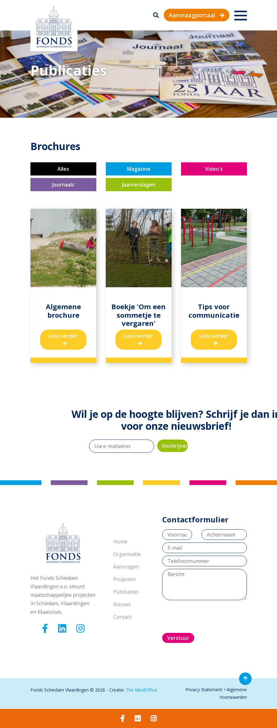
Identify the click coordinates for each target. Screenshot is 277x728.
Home (120, 541)
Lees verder (63, 339)
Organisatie (127, 554)
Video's (214, 168)
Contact (122, 616)
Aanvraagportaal (196, 15)
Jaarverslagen (138, 184)
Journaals (63, 184)
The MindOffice (141, 690)
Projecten (124, 579)
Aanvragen (126, 566)
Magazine (138, 168)
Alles (63, 168)
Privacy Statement (203, 690)
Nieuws (122, 604)
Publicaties (126, 591)
